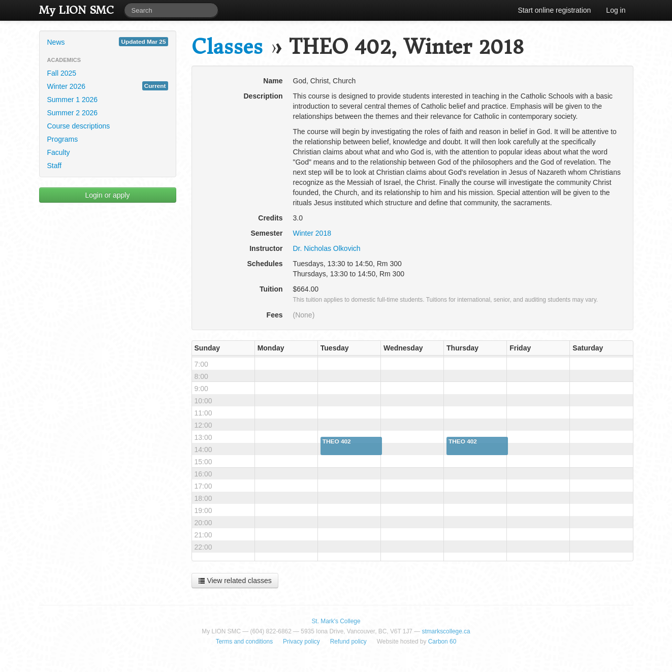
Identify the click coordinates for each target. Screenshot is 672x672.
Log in (615, 10)
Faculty (58, 152)
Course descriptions (78, 126)
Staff (54, 166)
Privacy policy (301, 641)
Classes (227, 47)
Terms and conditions (244, 641)
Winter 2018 (312, 233)
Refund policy (348, 641)
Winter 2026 (107, 85)
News (107, 41)
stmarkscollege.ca (446, 631)
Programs (62, 139)
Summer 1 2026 (72, 99)
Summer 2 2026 (72, 113)
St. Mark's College (335, 621)
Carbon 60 (442, 641)
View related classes (235, 581)
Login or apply (107, 195)
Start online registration (554, 10)
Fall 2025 (62, 73)
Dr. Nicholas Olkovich (327, 248)
